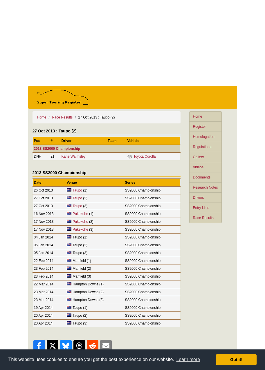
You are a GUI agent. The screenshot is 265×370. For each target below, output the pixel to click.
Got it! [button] (236, 359)
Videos (198, 167)
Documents (202, 177)
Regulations (202, 147)
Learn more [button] (188, 359)
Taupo (77, 190)
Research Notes (205, 187)
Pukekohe (80, 214)
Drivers (198, 198)
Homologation (203, 137)
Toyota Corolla (145, 156)
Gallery (198, 157)
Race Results (203, 218)
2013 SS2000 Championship (57, 149)
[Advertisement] (132, 42)
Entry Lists (201, 208)
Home (197, 116)
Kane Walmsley (74, 156)
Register (199, 127)
